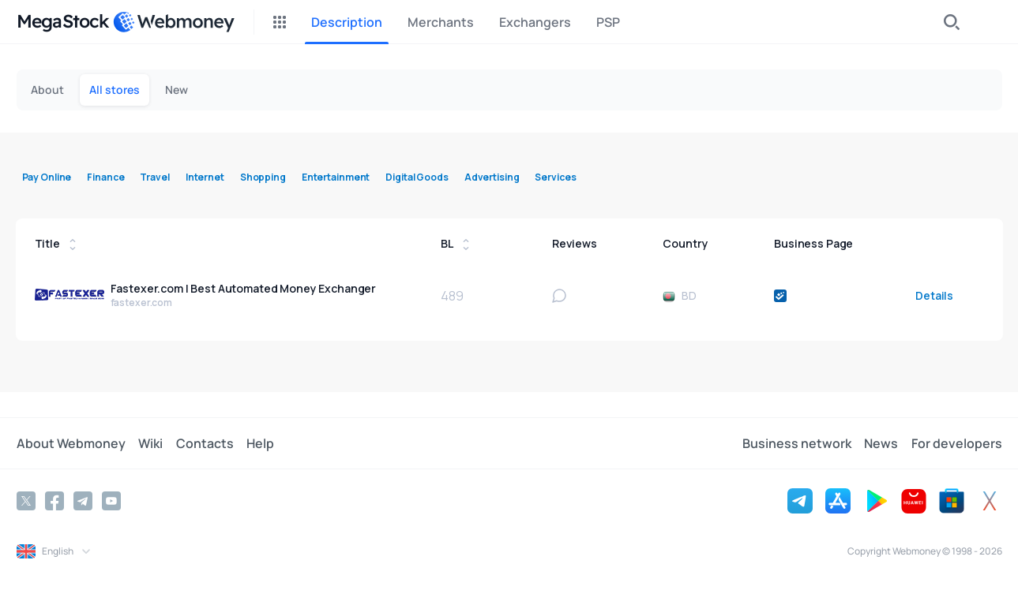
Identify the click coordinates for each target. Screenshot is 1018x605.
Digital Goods (416, 177)
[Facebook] (54, 500)
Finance (105, 177)
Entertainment (336, 177)
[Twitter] (26, 500)
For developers (956, 443)
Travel (154, 177)
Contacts (204, 443)
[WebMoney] (174, 22)
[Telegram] (82, 500)
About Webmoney (71, 443)
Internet (205, 177)
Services (555, 177)
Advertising (492, 177)
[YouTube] (111, 500)
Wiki (150, 443)
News (882, 443)
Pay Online (47, 177)
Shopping (263, 177)
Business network (797, 443)
